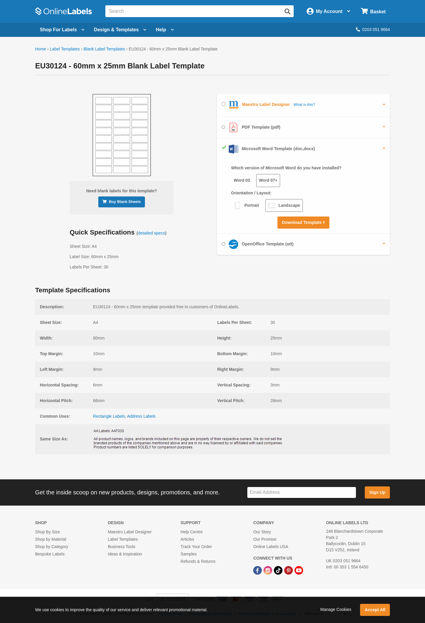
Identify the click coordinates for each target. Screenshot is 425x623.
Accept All (375, 609)
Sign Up (377, 492)
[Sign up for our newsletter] (301, 492)
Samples (189, 554)
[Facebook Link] (258, 570)
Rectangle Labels (109, 416)
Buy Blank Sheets (121, 201)
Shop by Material (50, 539)
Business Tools (121, 546)
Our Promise (265, 539)
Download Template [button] (303, 222)
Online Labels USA (270, 546)
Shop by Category (51, 546)
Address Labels (141, 416)
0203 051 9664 (373, 29)
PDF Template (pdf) (251, 127)
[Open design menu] (120, 30)
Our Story (262, 531)
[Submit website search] (287, 11)
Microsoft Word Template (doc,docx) (268, 149)
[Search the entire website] (199, 11)
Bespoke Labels (50, 554)
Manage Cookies (335, 609)
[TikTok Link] (279, 570)
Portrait (246, 205)
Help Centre (192, 531)
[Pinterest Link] (289, 570)
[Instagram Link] (268, 570)
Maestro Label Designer (130, 531)
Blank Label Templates (104, 49)
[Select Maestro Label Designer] (223, 104)
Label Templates (65, 49)
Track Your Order (196, 546)
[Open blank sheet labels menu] (62, 30)
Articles (187, 539)
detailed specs (151, 233)
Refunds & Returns (198, 561)
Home (40, 49)
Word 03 (242, 180)
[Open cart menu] (373, 11)
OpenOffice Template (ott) (258, 244)
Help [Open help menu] (165, 29)
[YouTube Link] (299, 570)
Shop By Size (47, 531)
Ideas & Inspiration (125, 554)
